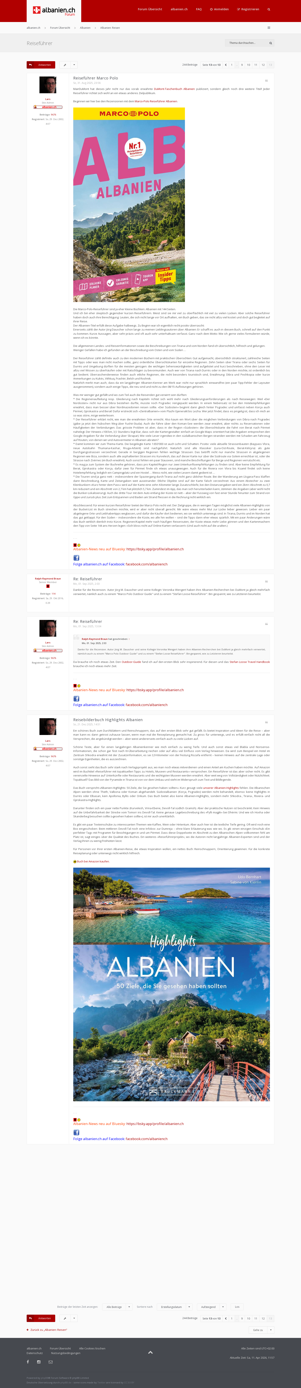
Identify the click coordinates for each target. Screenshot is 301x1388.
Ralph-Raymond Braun (48, 578)
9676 (53, 114)
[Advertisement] (150, 1225)
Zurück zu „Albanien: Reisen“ (48, 1330)
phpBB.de (65, 1382)
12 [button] (263, 65)
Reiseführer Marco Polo (95, 77)
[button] (226, 64)
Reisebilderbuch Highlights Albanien (108, 719)
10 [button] (248, 65)
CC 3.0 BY (129, 1382)
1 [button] (232, 65)
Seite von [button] (211, 65)
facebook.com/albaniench (147, 564)
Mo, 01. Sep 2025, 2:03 (86, 584)
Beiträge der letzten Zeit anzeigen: (95, 1307)
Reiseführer (39, 43)
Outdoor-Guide (131, 662)
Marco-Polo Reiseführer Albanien (156, 101)
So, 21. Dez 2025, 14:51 (87, 724)
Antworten (39, 65)
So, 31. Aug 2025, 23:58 (87, 83)
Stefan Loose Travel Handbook (250, 662)
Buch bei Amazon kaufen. (91, 861)
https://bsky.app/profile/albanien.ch (155, 549)
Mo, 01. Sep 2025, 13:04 (87, 626)
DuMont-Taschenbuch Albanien (174, 89)
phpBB (44, 1377)
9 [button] (242, 65)
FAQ (199, 9)
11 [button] (255, 65)
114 (53, 593)
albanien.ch (179, 9)
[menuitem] (219, 9)
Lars (47, 99)
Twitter (101, 1382)
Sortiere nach (165, 1307)
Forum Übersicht (150, 9)
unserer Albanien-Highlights (221, 788)
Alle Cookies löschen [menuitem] (92, 1348)
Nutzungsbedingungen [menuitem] (65, 1353)
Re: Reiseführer (87, 578)
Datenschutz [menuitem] (35, 1353)
